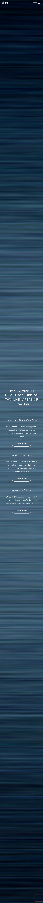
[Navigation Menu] (37, 2)
